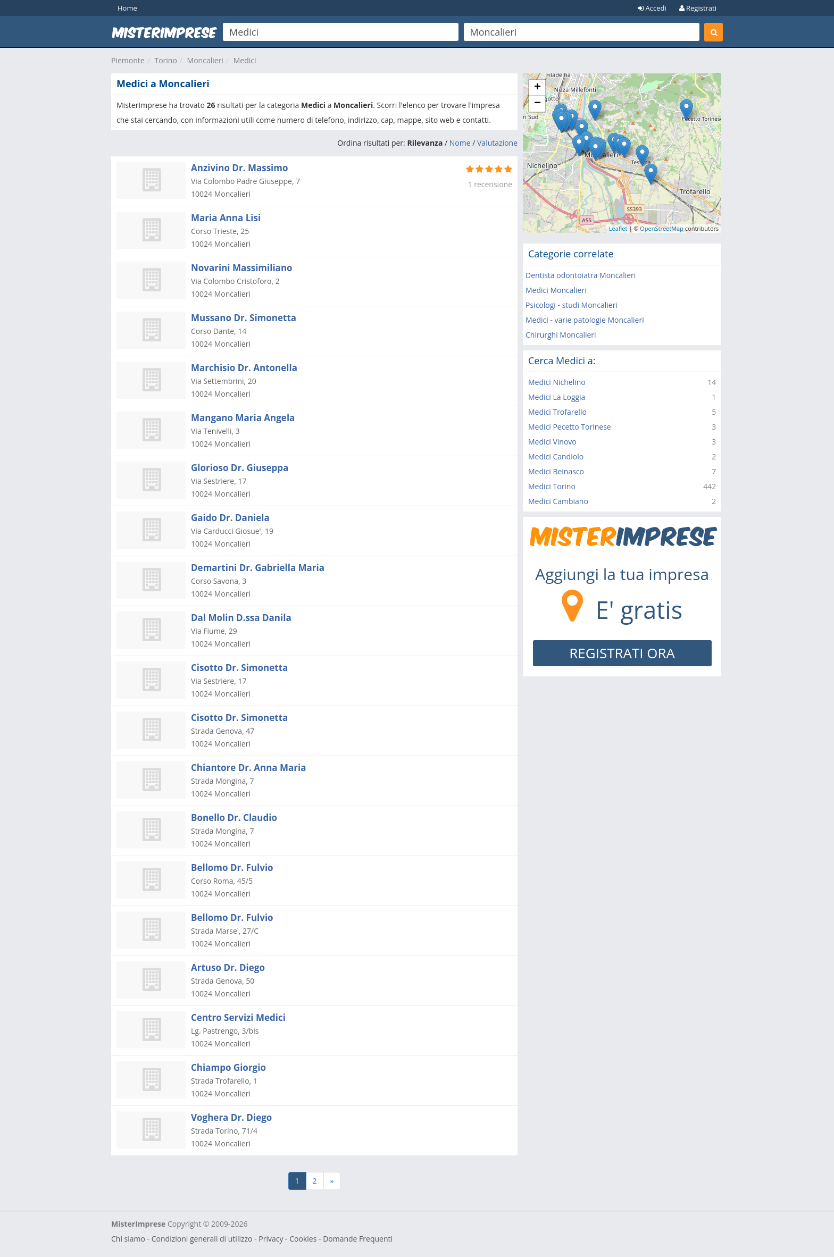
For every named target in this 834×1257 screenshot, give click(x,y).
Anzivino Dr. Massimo (239, 168)
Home (127, 8)
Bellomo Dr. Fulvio (232, 867)
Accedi (652, 8)
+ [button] (537, 88)
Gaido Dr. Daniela (230, 518)
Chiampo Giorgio (228, 1067)
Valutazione (497, 143)
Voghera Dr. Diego (231, 1117)
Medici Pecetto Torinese (569, 427)
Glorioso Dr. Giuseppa (239, 468)
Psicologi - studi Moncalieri (572, 305)
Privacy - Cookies (287, 1239)
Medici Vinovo (552, 442)
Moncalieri (205, 60)
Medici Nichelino (557, 382)
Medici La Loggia (556, 397)
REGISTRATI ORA (622, 653)
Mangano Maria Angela (243, 418)
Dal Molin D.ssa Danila (241, 617)
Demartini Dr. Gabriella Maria (257, 568)
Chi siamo (128, 1239)
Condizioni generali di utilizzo (202, 1239)
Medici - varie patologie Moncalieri (585, 320)
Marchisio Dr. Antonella (244, 368)
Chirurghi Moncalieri (561, 335)
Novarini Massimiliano (242, 268)
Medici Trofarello (557, 412)
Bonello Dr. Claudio (234, 817)
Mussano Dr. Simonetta (243, 318)
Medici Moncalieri (556, 290)
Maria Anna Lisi (226, 218)
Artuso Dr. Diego (228, 967)
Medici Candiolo (555, 456)
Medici (244, 60)
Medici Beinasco (556, 471)
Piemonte (128, 60)
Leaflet (618, 228)
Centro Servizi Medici (238, 1017)
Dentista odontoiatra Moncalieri (581, 275)
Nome (460, 143)
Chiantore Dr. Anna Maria (248, 767)
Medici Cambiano (558, 501)
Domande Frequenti (358, 1239)
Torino (165, 60)
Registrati (697, 8)
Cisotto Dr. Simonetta (239, 667)
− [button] (537, 104)
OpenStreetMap (661, 228)
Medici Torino (552, 486)
